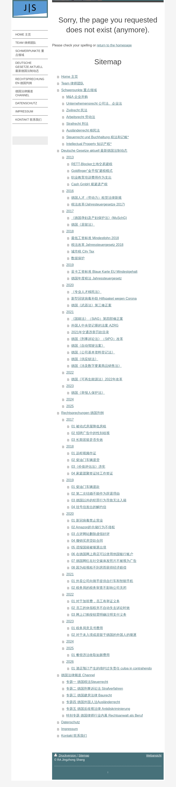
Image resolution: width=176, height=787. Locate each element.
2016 (70, 191)
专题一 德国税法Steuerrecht (87, 682)
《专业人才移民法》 (86, 292)
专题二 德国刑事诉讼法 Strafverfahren (94, 688)
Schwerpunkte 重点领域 (79, 90)
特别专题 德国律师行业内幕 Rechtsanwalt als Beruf (104, 715)
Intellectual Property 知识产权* (89, 144)
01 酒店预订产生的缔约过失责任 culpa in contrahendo (111, 668)
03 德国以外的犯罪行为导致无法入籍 (98, 500)
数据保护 (78, 258)
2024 (70, 399)
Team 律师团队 (72, 83)
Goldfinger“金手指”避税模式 (91, 171)
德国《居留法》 (83, 224)
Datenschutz (70, 722)
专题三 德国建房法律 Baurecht (89, 695)
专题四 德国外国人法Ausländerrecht (93, 702)
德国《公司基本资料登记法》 (93, 352)
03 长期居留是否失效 (87, 440)
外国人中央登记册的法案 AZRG (94, 325)
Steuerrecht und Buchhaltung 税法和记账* (97, 137)
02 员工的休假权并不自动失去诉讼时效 (100, 608)
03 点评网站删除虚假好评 (90, 534)
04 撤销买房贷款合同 (87, 540)
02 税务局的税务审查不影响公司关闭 (98, 587)
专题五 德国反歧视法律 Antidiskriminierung (98, 709)
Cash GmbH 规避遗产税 (89, 184)
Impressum (69, 729)
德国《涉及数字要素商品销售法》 (96, 366)
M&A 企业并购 (77, 97)
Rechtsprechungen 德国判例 (82, 413)
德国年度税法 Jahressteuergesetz (96, 278)
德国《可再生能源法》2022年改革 (96, 379)
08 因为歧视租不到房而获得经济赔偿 (98, 567)
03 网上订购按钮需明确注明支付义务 (98, 614)
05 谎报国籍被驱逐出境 (88, 547)
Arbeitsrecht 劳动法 (80, 117)
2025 (70, 406)
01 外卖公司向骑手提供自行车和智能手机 (102, 581)
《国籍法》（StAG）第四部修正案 (97, 318)
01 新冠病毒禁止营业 (87, 520)
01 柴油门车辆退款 (85, 487)
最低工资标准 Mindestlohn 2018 (95, 238)
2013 (70, 157)
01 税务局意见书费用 (87, 628)
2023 (70, 386)
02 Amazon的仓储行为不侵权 (93, 527)
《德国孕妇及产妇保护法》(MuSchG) (99, 218)
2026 (70, 661)
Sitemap (83, 755)
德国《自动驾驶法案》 (88, 345)
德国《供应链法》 (84, 359)
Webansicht (154, 755)
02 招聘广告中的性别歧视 (90, 433)
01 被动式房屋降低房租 (88, 426)
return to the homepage (114, 45)
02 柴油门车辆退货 (85, 460)
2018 (70, 231)
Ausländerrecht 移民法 (83, 130)
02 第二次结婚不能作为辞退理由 (95, 493)
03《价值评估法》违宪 (88, 466)
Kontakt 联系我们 (74, 735)
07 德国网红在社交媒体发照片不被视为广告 (103, 561)
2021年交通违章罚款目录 (90, 332)
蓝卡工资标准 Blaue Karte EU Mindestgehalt (104, 271)
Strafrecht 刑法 (77, 123)
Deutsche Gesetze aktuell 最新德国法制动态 (94, 150)
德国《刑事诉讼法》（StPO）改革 (97, 339)
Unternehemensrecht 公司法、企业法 (94, 103)
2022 (70, 372)
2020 (70, 285)
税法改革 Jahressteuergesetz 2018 (97, 245)
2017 (70, 211)
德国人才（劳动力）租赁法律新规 (96, 197)
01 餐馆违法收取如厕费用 (90, 655)
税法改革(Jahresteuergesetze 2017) (98, 204)
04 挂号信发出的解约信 (88, 507)
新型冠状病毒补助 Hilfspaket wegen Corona (104, 298)
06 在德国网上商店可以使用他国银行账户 (102, 554)
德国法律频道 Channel (78, 675)
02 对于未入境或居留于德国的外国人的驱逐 (103, 635)
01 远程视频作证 (83, 453)
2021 (70, 312)
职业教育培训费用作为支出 (91, 177)
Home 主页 (69, 76)
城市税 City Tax (82, 251)
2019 (70, 265)
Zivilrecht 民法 (76, 110)
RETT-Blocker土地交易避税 (91, 164)
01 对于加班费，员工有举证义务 (95, 601)
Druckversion (65, 755)
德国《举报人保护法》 (88, 392)
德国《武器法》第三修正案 (91, 305)
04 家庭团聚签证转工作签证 (92, 473)
